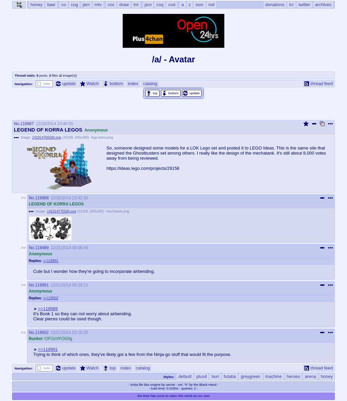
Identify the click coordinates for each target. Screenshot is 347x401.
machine (273, 376)
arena (310, 376)
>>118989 (48, 308)
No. (17, 123)
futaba (230, 376)
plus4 (201, 376)
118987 (27, 123)
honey (327, 376)
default (184, 376)
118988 (42, 198)
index (133, 83)
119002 (42, 332)
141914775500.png (61, 211)
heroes (293, 376)
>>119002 (50, 298)
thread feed (318, 83)
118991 (42, 285)
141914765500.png (46, 137)
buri (215, 376)
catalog (150, 83)
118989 (42, 247)
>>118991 (50, 261)
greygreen (250, 376)
